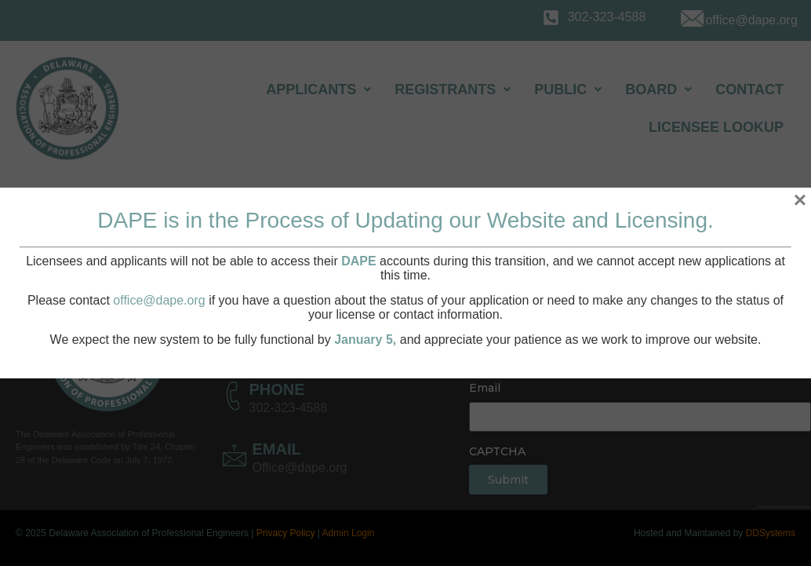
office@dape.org (159, 300)
